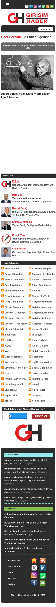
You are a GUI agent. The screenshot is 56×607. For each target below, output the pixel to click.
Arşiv (10, 572)
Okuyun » (28, 463)
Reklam (12, 578)
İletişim (12, 584)
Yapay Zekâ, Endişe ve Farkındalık (31, 225)
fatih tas (8, 460)
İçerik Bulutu (14, 566)
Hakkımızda (14, 560)
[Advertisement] (28, 143)
